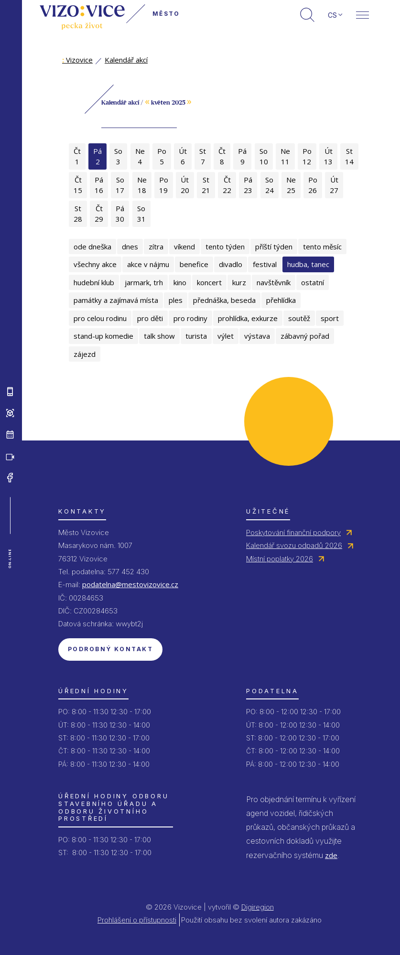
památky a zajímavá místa (116, 300)
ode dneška (92, 246)
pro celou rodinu (100, 318)
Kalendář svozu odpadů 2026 (294, 545)
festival (265, 264)
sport (330, 318)
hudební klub (94, 282)
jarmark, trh (144, 282)
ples (176, 300)
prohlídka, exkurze (248, 318)
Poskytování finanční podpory (293, 532)
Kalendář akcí (126, 59)
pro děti (150, 318)
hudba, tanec (308, 264)
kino (179, 282)
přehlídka (281, 300)
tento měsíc (322, 246)
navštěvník (274, 282)
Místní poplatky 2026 (279, 558)
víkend (184, 246)
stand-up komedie (103, 336)
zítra (156, 246)
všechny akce (95, 264)
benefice (194, 264)
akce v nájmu (148, 264)
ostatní (312, 282)
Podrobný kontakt (110, 649)
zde (331, 855)
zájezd (85, 354)
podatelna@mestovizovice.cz (130, 584)
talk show (159, 336)
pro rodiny (190, 318)
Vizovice (77, 59)
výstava (257, 336)
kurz (239, 282)
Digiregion (257, 907)
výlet (225, 336)
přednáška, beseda (224, 300)
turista (196, 336)
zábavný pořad (305, 336)
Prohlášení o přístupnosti (136, 919)
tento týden (225, 246)
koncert (209, 282)
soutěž (299, 318)
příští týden (273, 246)
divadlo (230, 264)
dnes (130, 246)
